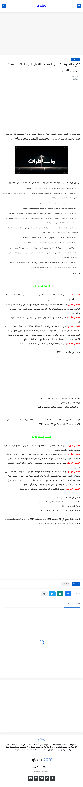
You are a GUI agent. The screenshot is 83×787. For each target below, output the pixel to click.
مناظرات (75, 59)
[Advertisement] (41, 34)
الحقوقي (41, 6)
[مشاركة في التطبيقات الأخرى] (44, 593)
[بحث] (4, 6)
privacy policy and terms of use (41, 767)
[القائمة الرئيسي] (79, 6)
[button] (68, 593)
